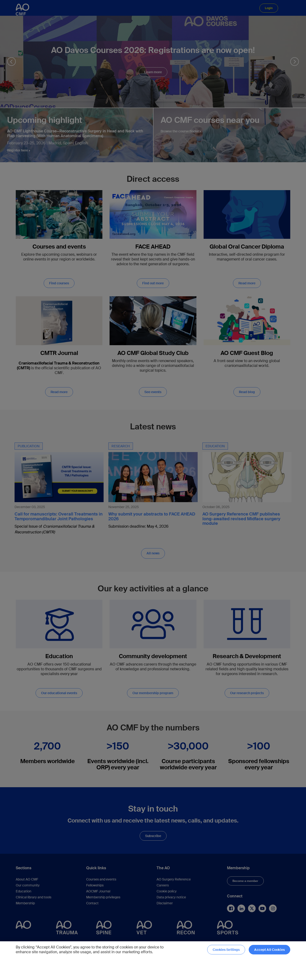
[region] (153, 949)
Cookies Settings (226, 950)
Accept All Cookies (269, 950)
